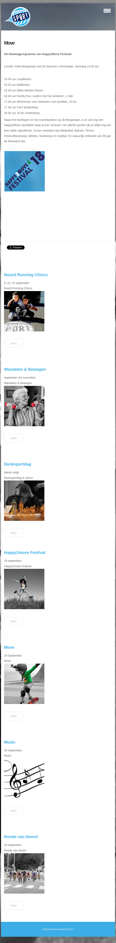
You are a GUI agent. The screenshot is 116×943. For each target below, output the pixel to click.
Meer (13, 343)
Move (9, 43)
